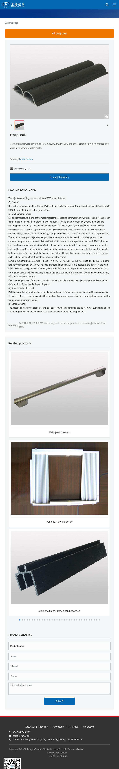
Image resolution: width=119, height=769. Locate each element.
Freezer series (26, 159)
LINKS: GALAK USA (58, 756)
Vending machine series (59, 521)
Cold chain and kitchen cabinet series (59, 611)
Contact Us (88, 727)
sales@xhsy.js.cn (23, 168)
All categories (59, 33)
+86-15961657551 (22, 732)
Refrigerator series (59, 432)
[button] (19, 620)
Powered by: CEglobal (56, 752)
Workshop (73, 727)
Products (43, 727)
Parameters (58, 727)
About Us (29, 727)
